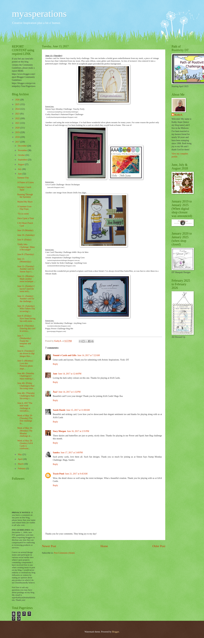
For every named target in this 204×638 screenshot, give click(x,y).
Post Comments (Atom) (64, 553)
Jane (55, 373)
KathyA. (179, 115)
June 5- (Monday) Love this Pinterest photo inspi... (25, 365)
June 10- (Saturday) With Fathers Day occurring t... (26, 308)
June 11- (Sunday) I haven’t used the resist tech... (25, 289)
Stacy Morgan (59, 431)
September (23, 160)
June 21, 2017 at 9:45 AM (76, 474)
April (20, 459)
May (20, 454)
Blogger (115, 632)
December (22, 146)
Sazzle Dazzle (59, 410)
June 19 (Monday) (25, 230)
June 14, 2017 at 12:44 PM (69, 373)
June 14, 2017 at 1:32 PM (69, 392)
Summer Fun (23, 178)
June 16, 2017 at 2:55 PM (78, 431)
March (21, 464)
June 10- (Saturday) (25, 235)
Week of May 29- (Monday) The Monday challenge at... (25, 432)
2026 (17, 99)
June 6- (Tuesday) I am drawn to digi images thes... (25, 353)
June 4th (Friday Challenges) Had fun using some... (26, 386)
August (21, 164)
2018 (17, 137)
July (20, 169)
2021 (17, 123)
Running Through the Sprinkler (25, 195)
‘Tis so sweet (23, 214)
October (21, 155)
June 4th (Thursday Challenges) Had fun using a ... (26, 396)
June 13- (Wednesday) (24, 260)
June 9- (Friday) (24, 239)
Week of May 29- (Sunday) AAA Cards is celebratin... (25, 445)
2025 (17, 104)
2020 (17, 128)
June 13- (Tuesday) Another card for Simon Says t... (25, 269)
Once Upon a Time (25, 218)
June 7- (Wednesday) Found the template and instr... (24, 341)
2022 (17, 118)
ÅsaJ (55, 392)
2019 (17, 132)
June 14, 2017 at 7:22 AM (88, 355)
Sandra (56, 452)
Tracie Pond (58, 474)
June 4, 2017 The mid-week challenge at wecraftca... (24, 407)
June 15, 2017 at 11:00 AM (78, 410)
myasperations (39, 13)
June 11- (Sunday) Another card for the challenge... (25, 298)
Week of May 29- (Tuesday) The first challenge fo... (25, 419)
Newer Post (49, 546)
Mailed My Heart (24, 202)
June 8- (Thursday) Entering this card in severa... (26, 328)
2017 (17, 142)
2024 (17, 109)
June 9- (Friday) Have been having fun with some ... (26, 318)
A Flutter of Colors (25, 182)
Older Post (158, 546)
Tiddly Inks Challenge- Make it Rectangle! (26, 247)
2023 (17, 114)
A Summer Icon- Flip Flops (24, 207)
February (22, 468)
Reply (55, 364)
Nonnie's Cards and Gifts (64, 355)
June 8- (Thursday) (25, 254)
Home (104, 546)
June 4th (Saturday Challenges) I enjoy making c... (26, 376)
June (20, 174)
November (23, 150)
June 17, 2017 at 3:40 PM (72, 452)
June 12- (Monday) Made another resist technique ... (26, 279)
